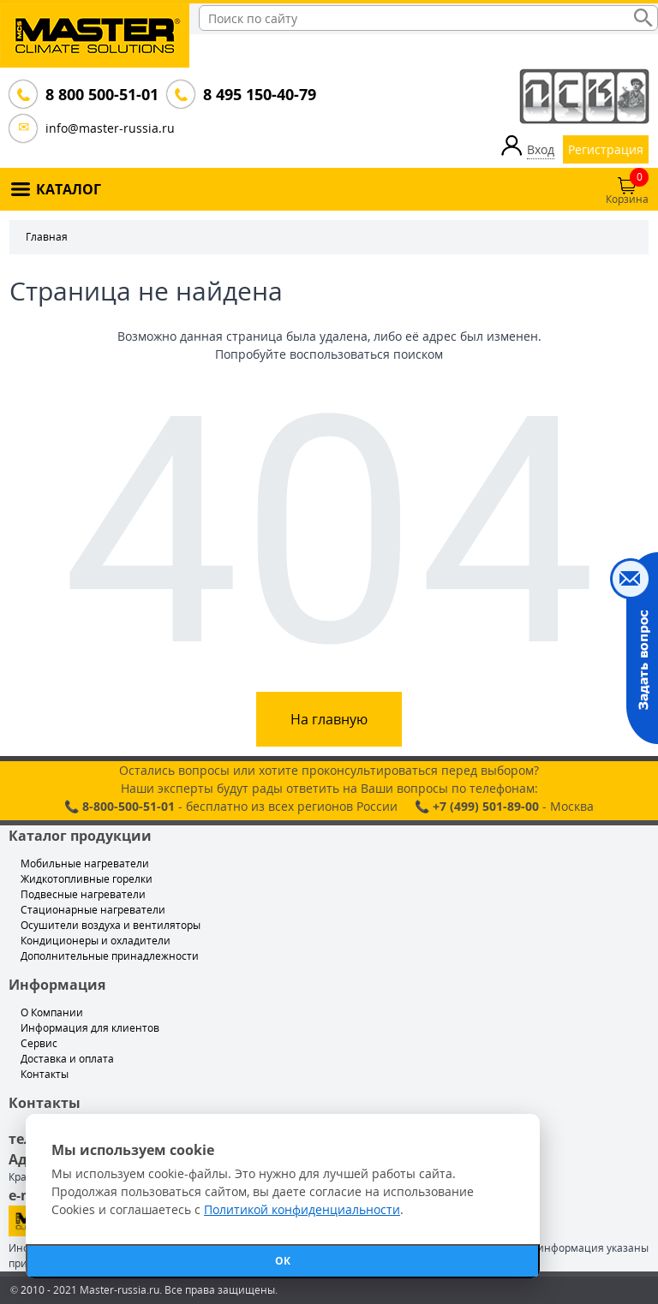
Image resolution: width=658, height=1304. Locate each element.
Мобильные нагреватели (85, 863)
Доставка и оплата (67, 1058)
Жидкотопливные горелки (87, 879)
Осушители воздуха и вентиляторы (110, 925)
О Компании (52, 1012)
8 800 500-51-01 (100, 94)
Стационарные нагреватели (93, 909)
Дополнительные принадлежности (110, 956)
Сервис (39, 1043)
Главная (47, 236)
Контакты (45, 1074)
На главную (329, 719)
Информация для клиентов (90, 1028)
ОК (282, 1260)
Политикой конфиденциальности (302, 1209)
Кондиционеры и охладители (95, 940)
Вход (540, 149)
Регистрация (605, 149)
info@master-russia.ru (110, 128)
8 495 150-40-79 (258, 94)
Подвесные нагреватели (83, 894)
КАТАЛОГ (68, 189)
